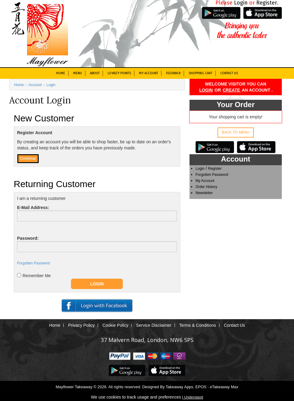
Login (206, 90)
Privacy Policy (81, 325)
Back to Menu (236, 132)
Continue (28, 158)
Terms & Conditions (197, 325)
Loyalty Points (119, 73)
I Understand (192, 397)
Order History (206, 187)
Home (60, 73)
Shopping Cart (200, 73)
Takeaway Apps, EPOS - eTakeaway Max (202, 387)
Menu (77, 73)
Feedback (173, 73)
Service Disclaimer (154, 325)
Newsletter (204, 193)
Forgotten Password (212, 175)
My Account (148, 73)
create (232, 90)
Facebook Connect (97, 305)
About (95, 73)
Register (215, 168)
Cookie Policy (115, 325)
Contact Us (229, 73)
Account (35, 85)
